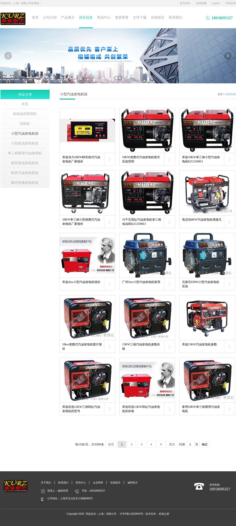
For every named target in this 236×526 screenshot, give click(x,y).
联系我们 (176, 17)
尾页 (172, 444)
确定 (205, 444)
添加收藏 (201, 3)
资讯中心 (104, 17)
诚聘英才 (133, 482)
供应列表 (231, 94)
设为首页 (185, 3)
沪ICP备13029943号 (131, 513)
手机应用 (231, 3)
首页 (35, 17)
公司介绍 (50, 17)
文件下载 (140, 17)
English (216, 3)
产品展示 (68, 17)
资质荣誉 (122, 17)
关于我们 (46, 482)
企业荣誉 (98, 482)
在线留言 (158, 17)
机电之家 (164, 513)
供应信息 (86, 17)
